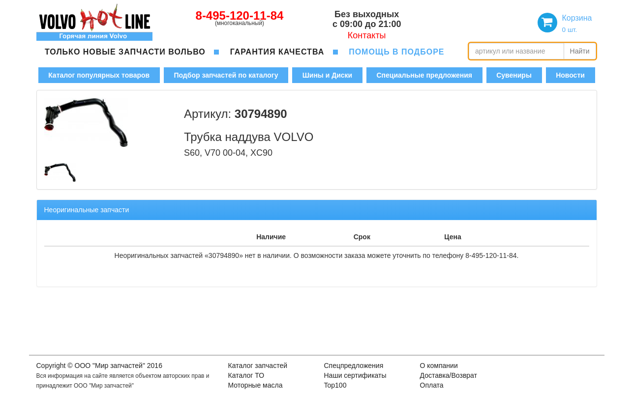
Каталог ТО (246, 375)
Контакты (367, 35)
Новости (570, 75)
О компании (439, 365)
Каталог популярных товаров (99, 75)
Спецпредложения (354, 365)
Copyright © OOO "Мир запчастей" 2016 (99, 365)
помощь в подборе (396, 52)
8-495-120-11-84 (240, 15)
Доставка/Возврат (449, 375)
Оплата (432, 385)
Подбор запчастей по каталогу (226, 75)
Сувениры (514, 75)
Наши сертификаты (355, 375)
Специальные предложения (424, 75)
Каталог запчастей (258, 365)
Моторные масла (255, 385)
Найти (580, 51)
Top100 (335, 385)
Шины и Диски (327, 75)
